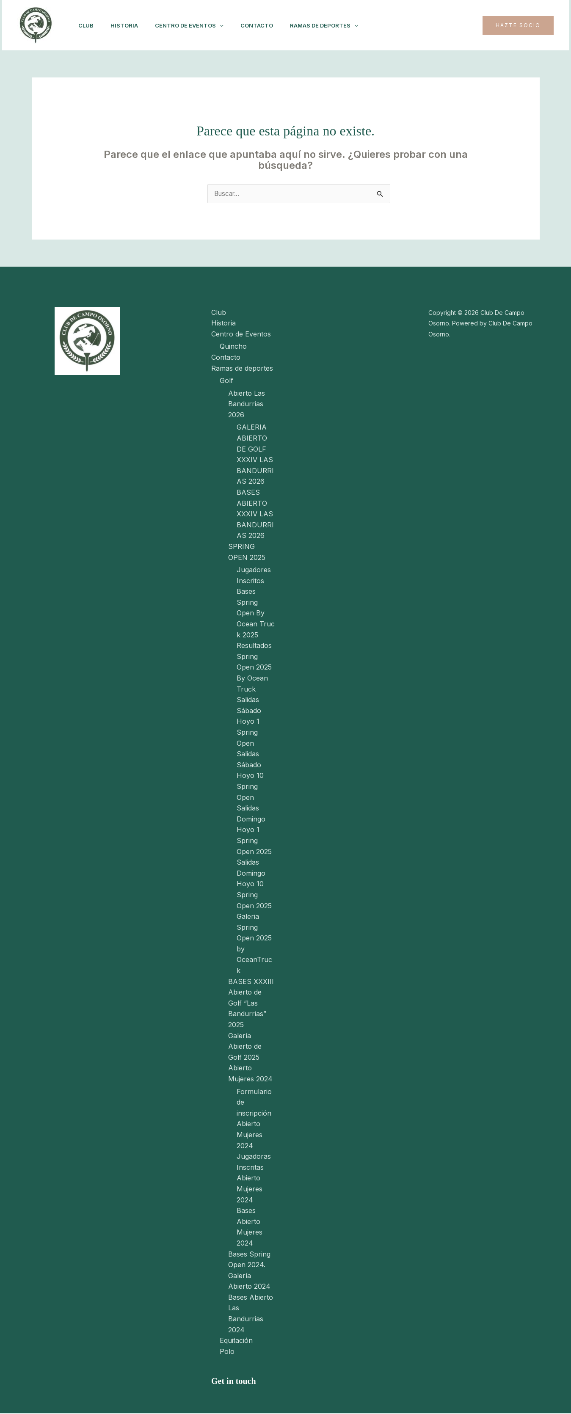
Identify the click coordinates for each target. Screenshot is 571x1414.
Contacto (268, 25)
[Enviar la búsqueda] (380, 195)
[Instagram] (425, 25)
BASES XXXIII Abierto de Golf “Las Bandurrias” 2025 (251, 1003)
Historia (129, 25)
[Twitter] (462, 25)
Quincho (233, 347)
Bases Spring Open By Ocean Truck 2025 (256, 613)
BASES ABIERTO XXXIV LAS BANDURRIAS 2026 (255, 514)
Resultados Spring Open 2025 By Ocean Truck (254, 668)
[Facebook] (444, 25)
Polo (227, 1352)
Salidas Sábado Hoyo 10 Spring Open (250, 776)
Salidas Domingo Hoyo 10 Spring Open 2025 (254, 884)
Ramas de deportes (339, 25)
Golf (226, 381)
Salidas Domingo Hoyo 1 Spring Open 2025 (254, 830)
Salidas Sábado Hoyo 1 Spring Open (249, 722)
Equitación (236, 1341)
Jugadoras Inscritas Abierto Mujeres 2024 (254, 1179)
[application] (228, 25)
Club (87, 25)
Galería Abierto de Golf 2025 (245, 1047)
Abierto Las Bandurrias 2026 (246, 404)
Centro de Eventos (197, 25)
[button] (518, 25)
